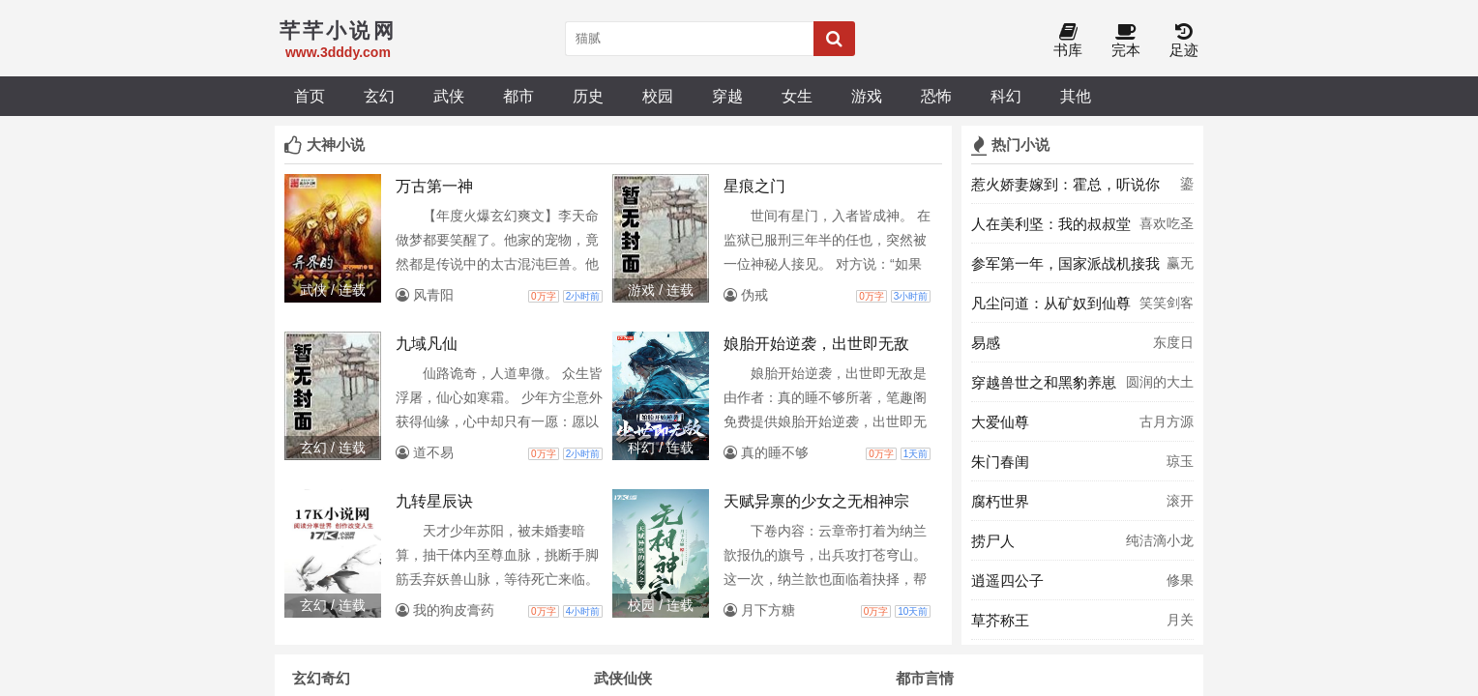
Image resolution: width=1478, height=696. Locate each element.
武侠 (448, 95)
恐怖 (936, 95)
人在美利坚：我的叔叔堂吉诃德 (1051, 229)
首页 (309, 95)
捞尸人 (993, 541)
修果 (1180, 580)
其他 (1075, 95)
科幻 (1005, 95)
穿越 (727, 95)
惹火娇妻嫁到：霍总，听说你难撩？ (1065, 189)
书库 (1067, 41)
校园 (657, 95)
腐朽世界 (1000, 501)
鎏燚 (1187, 189)
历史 (588, 95)
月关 (1180, 619)
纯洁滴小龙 (1160, 540)
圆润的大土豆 (1160, 387)
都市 (518, 95)
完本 (1125, 41)
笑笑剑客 (1166, 302)
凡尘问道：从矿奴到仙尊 (1051, 303)
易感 (985, 342)
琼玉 (1180, 461)
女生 (797, 95)
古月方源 (1166, 421)
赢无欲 (1180, 268)
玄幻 (379, 95)
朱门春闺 (1000, 461)
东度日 (1173, 342)
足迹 (1183, 41)
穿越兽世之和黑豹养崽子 (1043, 387)
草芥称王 (1000, 620)
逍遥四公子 (1007, 580)
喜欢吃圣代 (1166, 229)
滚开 (1180, 500)
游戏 (866, 95)
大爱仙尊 (1000, 422)
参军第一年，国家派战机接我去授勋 (1065, 268)
